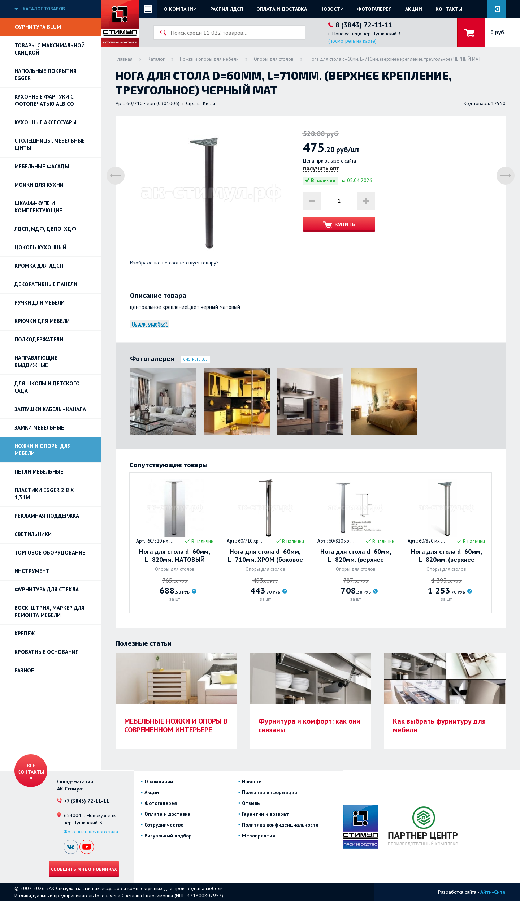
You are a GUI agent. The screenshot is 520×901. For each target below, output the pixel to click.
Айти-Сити (493, 892)
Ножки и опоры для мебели (42, 450)
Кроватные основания (46, 651)
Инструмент (31, 571)
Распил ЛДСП (226, 9)
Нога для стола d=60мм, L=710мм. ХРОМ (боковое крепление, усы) (265, 556)
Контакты (449, 9)
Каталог (156, 59)
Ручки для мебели (39, 302)
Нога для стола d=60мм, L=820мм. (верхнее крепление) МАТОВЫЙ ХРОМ (446, 556)
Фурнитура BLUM (37, 26)
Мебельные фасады (41, 166)
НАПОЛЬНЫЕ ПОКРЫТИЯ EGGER (45, 75)
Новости (332, 9)
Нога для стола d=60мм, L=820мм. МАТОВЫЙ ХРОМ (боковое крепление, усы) (174, 556)
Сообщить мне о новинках (84, 868)
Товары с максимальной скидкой (49, 49)
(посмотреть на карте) (352, 41)
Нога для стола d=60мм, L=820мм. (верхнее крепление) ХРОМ (355, 556)
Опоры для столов (274, 59)
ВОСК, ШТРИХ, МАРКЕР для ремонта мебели (49, 611)
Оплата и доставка (281, 9)
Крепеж (24, 633)
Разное (24, 670)
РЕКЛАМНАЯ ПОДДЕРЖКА (46, 515)
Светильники (33, 534)
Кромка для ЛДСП (38, 265)
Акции (413, 9)
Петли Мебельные (38, 471)
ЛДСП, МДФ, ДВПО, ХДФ (45, 228)
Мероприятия (258, 835)
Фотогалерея (374, 9)
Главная (124, 59)
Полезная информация (269, 792)
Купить (344, 224)
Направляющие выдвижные (35, 361)
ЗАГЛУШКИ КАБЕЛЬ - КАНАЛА (50, 409)
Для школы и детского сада (47, 387)
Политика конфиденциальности (280, 825)
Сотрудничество (163, 825)
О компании (180, 9)
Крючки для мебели (42, 321)
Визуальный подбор (168, 835)
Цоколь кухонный (40, 247)
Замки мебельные (39, 427)
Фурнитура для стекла (46, 589)
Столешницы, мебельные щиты (49, 144)
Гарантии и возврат (265, 814)
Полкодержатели (38, 339)
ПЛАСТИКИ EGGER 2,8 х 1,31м (44, 494)
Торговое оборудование (49, 552)
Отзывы (251, 803)
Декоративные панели (45, 284)
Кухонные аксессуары (45, 122)
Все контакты (30, 768)
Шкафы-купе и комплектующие (38, 207)
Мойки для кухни (39, 184)
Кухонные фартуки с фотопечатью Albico (44, 100)
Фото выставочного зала (91, 831)
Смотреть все (195, 359)
